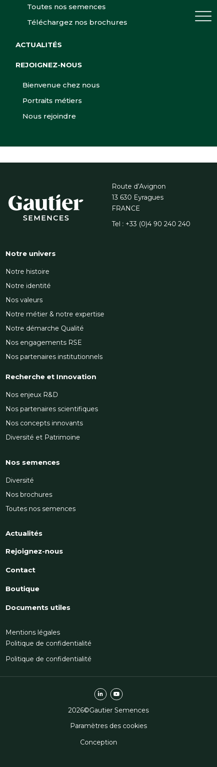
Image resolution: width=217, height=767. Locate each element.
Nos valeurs (24, 300)
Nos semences (32, 462)
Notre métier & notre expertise (54, 314)
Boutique (22, 588)
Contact (20, 570)
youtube (116, 694)
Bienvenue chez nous (61, 124)
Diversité (19, 480)
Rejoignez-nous (49, 103)
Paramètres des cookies (108, 726)
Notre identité (28, 286)
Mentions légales (32, 632)
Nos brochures (28, 494)
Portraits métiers (52, 139)
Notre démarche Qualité (44, 328)
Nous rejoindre (49, 155)
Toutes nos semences (40, 509)
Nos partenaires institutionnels (54, 357)
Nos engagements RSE (43, 342)
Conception (98, 742)
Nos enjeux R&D (31, 395)
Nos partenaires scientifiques (51, 409)
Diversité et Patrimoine (42, 437)
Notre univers (30, 253)
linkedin (100, 694)
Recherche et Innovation (50, 376)
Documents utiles (38, 607)
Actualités (39, 83)
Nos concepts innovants (44, 423)
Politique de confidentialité (48, 643)
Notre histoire (27, 271)
